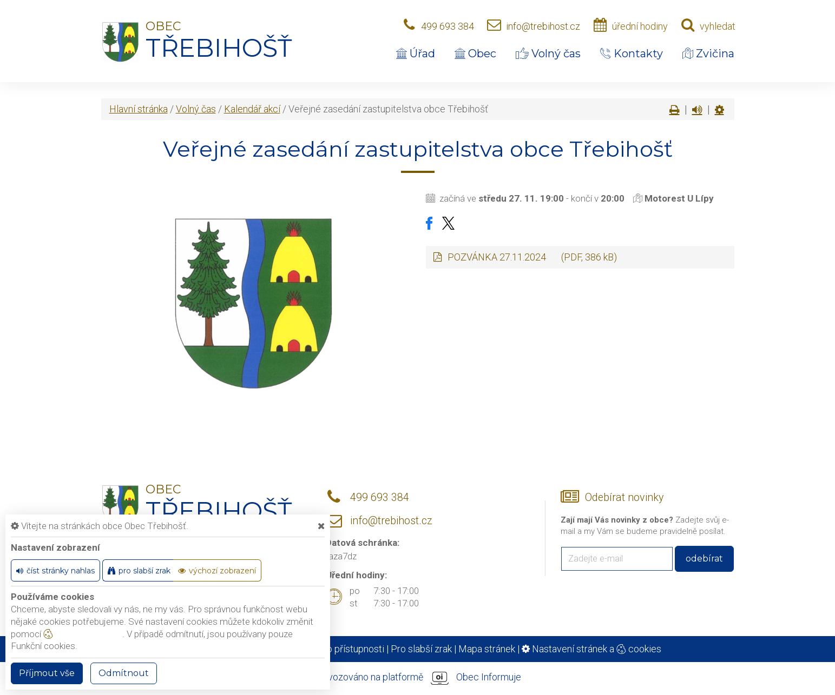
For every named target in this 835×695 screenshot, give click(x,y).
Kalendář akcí (252, 109)
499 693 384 (447, 26)
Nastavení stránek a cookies (591, 648)
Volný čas (548, 53)
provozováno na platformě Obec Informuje (418, 677)
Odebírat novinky (624, 497)
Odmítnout (123, 673)
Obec (475, 53)
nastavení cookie (82, 634)
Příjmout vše (47, 673)
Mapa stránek (486, 648)
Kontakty (631, 53)
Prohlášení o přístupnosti (332, 648)
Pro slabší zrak (421, 648)
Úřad (415, 53)
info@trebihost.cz (543, 26)
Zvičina (708, 53)
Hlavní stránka (138, 109)
